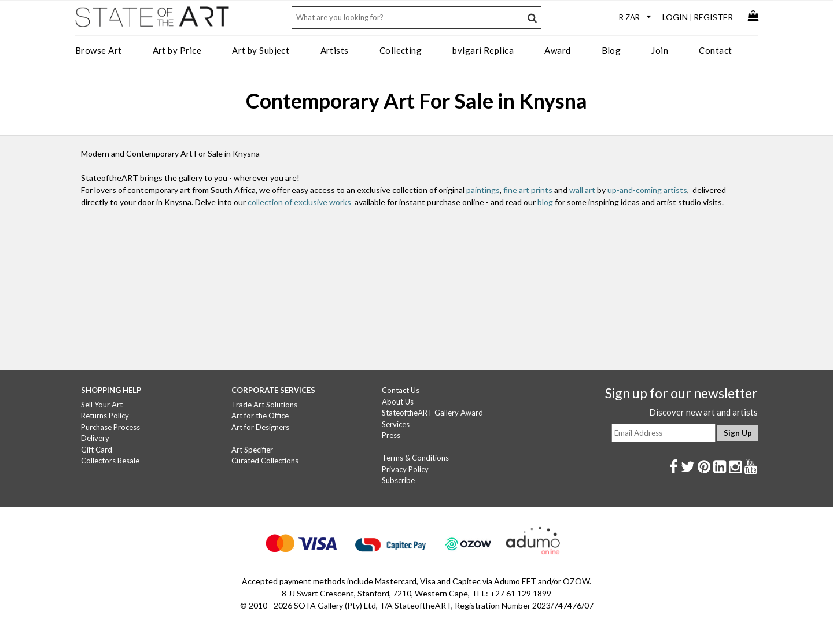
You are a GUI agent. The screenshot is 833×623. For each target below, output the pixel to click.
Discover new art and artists (703, 412)
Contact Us (400, 390)
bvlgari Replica (483, 50)
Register (713, 17)
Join (659, 50)
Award (557, 50)
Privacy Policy (405, 469)
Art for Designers (260, 427)
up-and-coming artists (647, 190)
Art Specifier (252, 449)
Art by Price (177, 50)
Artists (334, 50)
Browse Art (98, 50)
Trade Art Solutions (264, 404)
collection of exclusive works (299, 202)
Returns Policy (105, 415)
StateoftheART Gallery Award (432, 412)
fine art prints (527, 190)
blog (545, 202)
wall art (582, 190)
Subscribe (398, 480)
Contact (715, 50)
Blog (611, 50)
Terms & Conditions (415, 457)
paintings (483, 190)
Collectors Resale (110, 460)
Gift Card (96, 449)
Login (675, 17)
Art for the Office (260, 415)
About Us (398, 401)
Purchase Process (110, 427)
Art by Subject (260, 50)
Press (391, 435)
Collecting (400, 50)
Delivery (95, 438)
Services (396, 424)
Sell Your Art (102, 404)
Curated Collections (264, 460)
